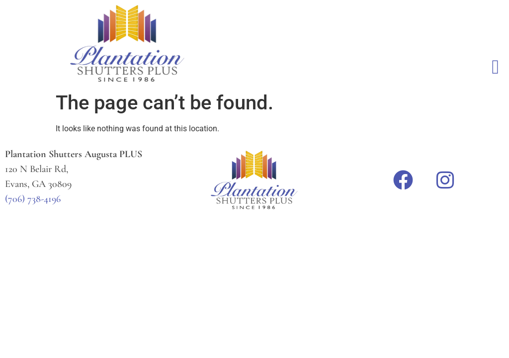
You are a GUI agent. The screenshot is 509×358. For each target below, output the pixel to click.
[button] (495, 67)
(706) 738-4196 (33, 199)
